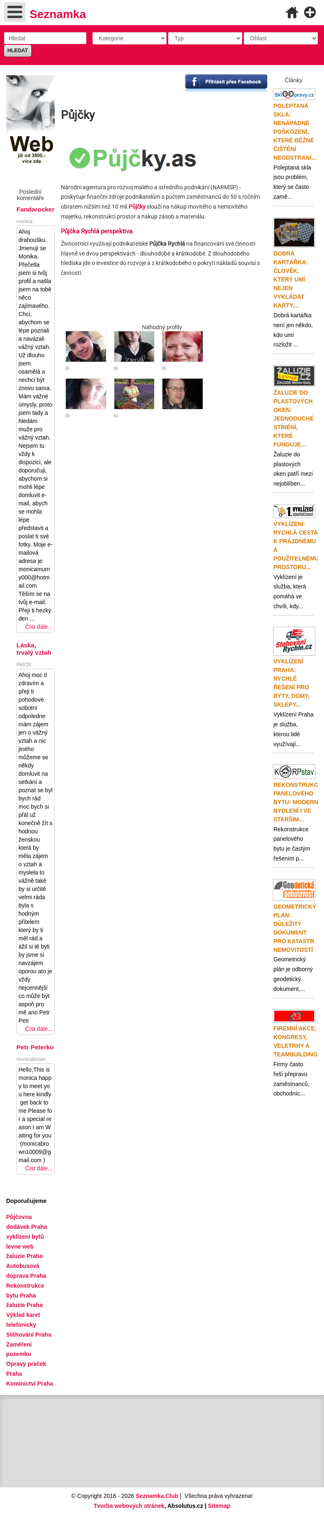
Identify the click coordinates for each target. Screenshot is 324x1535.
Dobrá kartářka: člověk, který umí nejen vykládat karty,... (290, 279)
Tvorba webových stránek (129, 1505)
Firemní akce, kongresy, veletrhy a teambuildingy (297, 1041)
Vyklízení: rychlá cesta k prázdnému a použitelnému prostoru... (296, 545)
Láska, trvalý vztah (33, 649)
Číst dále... (39, 626)
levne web (20, 1246)
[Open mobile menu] (14, 12)
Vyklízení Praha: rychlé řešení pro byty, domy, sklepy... (291, 683)
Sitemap (219, 1505)
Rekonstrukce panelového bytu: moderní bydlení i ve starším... (297, 802)
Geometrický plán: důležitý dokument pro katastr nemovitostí (294, 928)
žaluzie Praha (24, 1305)
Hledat (17, 50)
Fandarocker (35, 209)
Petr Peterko (35, 1047)
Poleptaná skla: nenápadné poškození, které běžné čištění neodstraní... (294, 131)
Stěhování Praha (28, 1334)
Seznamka (58, 14)
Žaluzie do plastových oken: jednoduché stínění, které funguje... (293, 418)
